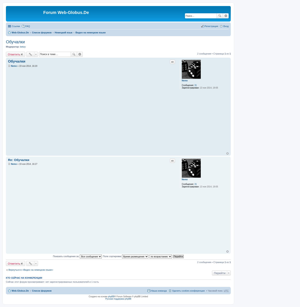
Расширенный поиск (226, 15)
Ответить (14, 54)
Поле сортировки (125, 256)
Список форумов (42, 32)
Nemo (185, 80)
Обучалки (15, 42)
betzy (23, 46)
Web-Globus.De (20, 32)
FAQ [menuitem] (27, 26)
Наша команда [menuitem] (159, 290)
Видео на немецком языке (91, 32)
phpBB (111, 296)
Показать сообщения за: (77, 256)
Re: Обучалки (18, 160)
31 (195, 85)
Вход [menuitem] (226, 26)
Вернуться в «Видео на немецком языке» (30, 270)
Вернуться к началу (227, 153)
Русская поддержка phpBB (118, 299)
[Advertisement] (268, 84)
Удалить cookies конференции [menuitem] (188, 290)
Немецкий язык (63, 32)
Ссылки (16, 26)
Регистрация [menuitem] (211, 26)
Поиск (220, 15)
